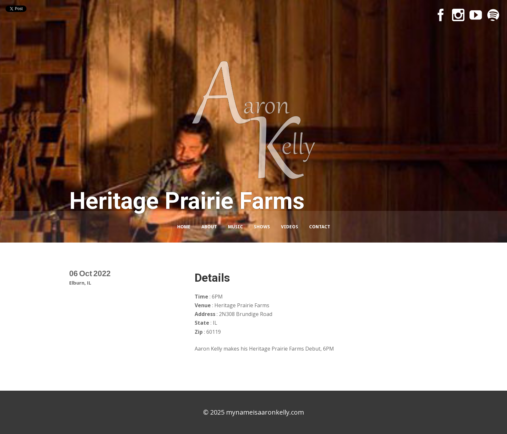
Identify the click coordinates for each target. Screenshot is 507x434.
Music (235, 226)
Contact (319, 226)
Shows (262, 226)
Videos (289, 226)
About (209, 226)
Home (183, 226)
